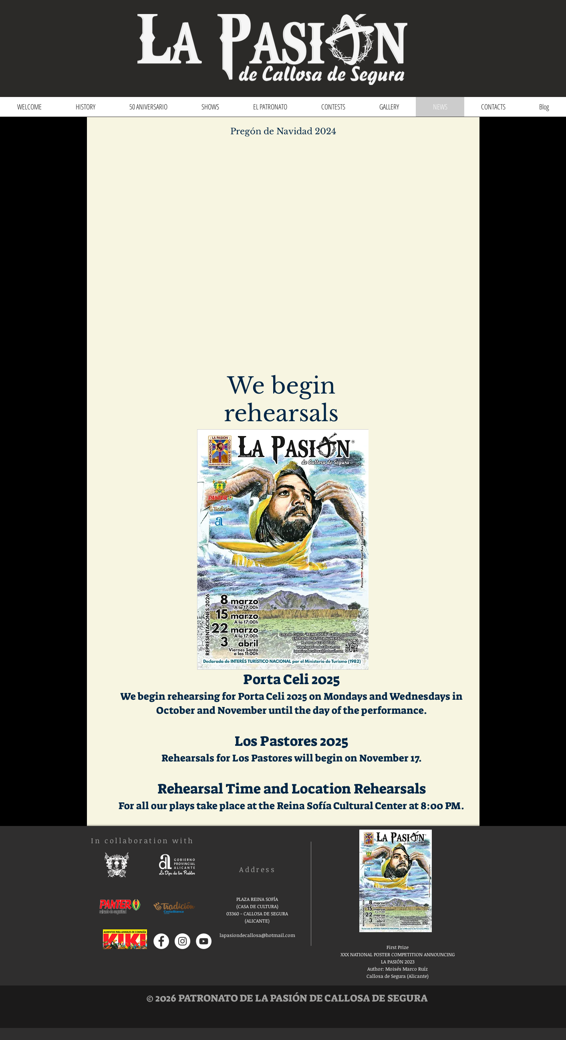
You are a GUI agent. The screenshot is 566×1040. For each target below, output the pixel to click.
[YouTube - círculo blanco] (203, 941)
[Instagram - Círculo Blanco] (182, 941)
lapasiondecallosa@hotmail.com (257, 935)
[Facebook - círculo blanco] (161, 941)
